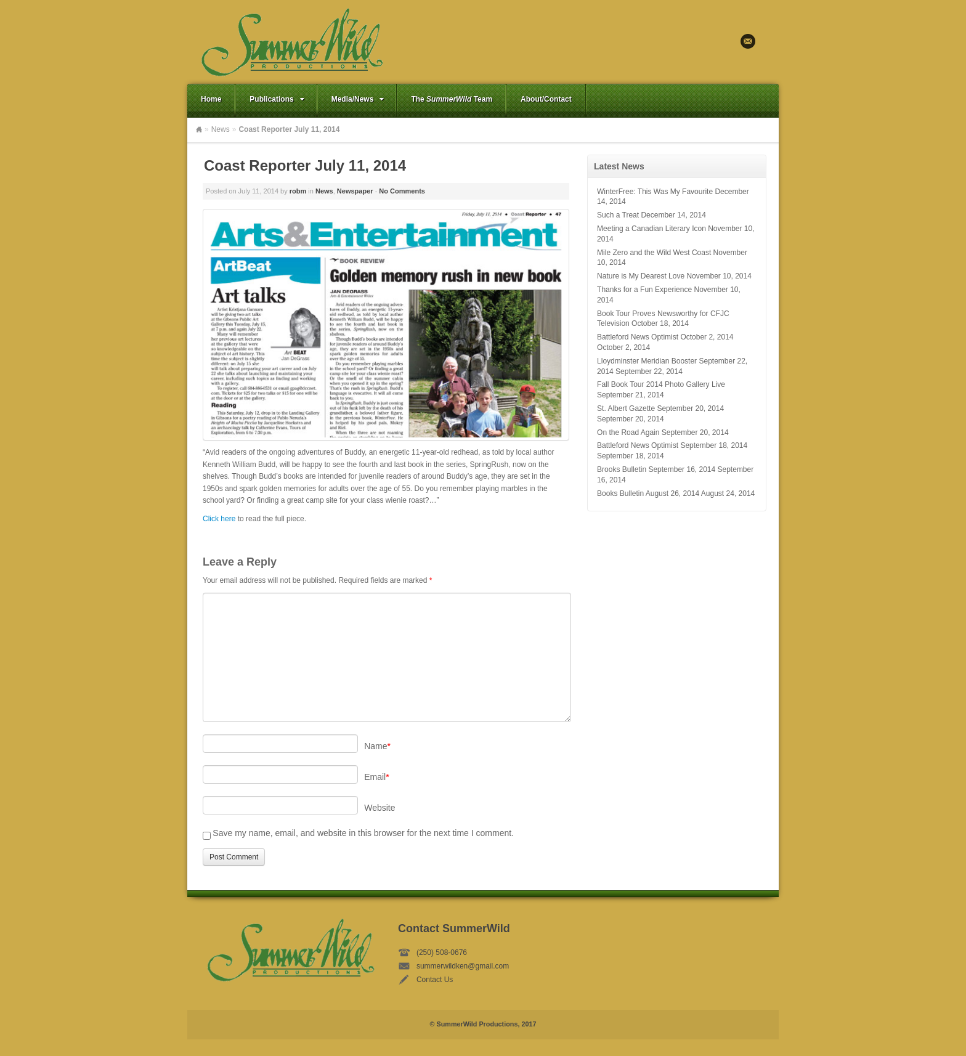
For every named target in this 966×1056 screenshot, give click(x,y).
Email (748, 41)
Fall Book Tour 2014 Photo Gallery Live (661, 384)
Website (379, 808)
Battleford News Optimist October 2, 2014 (665, 337)
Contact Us (434, 979)
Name (377, 746)
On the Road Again (628, 432)
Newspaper (355, 191)
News (220, 129)
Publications (278, 99)
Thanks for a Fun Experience (644, 289)
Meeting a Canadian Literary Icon (651, 228)
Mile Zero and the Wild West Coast (654, 252)
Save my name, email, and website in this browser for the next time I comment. (363, 833)
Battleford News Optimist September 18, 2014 (672, 445)
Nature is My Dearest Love (640, 276)
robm (298, 191)
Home (211, 99)
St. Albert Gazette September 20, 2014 (660, 408)
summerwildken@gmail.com (462, 966)
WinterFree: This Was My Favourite (655, 191)
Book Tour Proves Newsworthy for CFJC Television (663, 318)
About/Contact (546, 99)
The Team (451, 99)
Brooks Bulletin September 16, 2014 (656, 469)
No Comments (402, 191)
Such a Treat (618, 215)
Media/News (359, 99)
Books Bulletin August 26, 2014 (648, 493)
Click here (219, 518)
